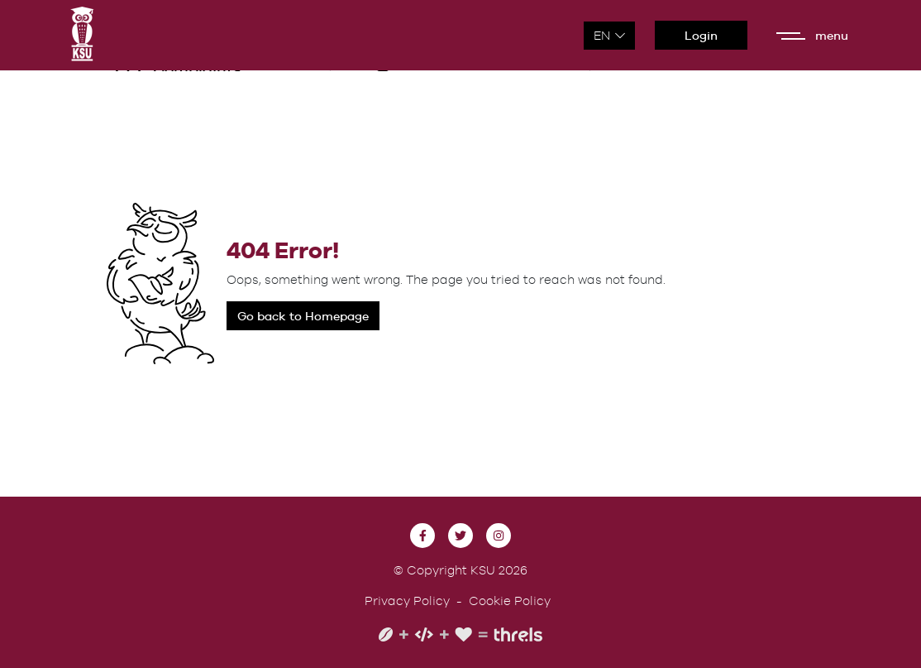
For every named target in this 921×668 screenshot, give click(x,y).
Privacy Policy (407, 601)
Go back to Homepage (303, 316)
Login (701, 35)
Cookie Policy (510, 601)
